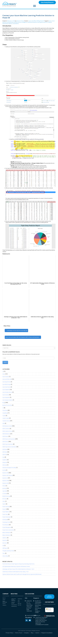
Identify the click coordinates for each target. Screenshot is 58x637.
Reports (10, 23)
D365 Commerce (6, 428)
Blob (16, 22)
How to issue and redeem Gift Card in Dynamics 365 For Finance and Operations (22, 337)
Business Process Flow (7, 405)
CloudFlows (5, 413)
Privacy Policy (9, 633)
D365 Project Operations (8, 444)
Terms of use (18, 633)
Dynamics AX (5, 478)
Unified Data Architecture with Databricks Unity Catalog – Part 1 (16, 571)
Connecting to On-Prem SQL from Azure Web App (17, 330)
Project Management (7, 527)
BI (14, 22)
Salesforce (5, 537)
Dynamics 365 (5, 472)
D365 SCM (5, 454)
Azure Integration (6, 397)
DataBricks (5, 459)
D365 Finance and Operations (9, 439)
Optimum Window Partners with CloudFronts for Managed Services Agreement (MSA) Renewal (22, 574)
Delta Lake (5, 465)
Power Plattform (6, 511)
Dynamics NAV (6, 483)
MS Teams (5, 498)
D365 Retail (5, 449)
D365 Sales (5, 452)
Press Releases (6, 524)
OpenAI (4, 504)
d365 (4, 423)
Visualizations (16, 23)
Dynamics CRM (6, 480)
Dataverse (5, 462)
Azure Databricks (6, 389)
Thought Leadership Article (8, 550)
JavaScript (5, 488)
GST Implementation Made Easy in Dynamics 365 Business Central (16, 566)
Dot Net (4, 470)
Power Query (5, 514)
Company (26, 633)
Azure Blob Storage (7, 384)
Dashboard (30, 22)
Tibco (4, 553)
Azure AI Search (6, 376)
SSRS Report (5, 548)
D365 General (5, 441)
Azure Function (6, 394)
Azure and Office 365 (33, 21)
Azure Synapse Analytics (8, 400)
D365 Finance (5, 436)
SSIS (3, 545)
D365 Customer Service (7, 431)
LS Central (5, 493)
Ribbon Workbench (7, 532)
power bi (45, 22)
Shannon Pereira (20, 21)
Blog (39, 21)
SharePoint (5, 540)
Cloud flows (5, 410)
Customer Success (6, 420)
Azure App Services (7, 381)
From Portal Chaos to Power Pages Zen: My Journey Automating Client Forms (18, 564)
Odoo (4, 501)
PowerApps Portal (6, 522)
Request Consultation (46, 633)
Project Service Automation (8, 530)
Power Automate (6, 506)
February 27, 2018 (11, 21)
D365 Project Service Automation (9, 446)
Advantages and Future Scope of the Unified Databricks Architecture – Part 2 (18, 569)
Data (3, 457)
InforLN (4, 485)
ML (42, 22)
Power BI (42, 21)
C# (3, 407)
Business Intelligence (22, 22)
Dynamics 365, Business (7, 475)
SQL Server (5, 543)
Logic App (5, 491)
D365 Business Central (7, 426)
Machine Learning (37, 22)
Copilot (4, 415)
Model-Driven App (6, 496)
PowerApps (5, 519)
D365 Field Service (6, 433)
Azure (50, 21)
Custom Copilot (6, 418)
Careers (37, 633)
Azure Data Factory (6, 387)
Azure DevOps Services (7, 392)
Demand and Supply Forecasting (9, 467)
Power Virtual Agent (7, 517)
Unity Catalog (5, 556)
